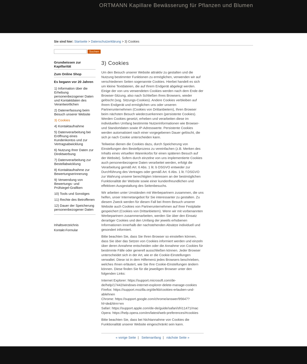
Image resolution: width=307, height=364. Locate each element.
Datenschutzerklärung (106, 41)
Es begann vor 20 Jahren (73, 82)
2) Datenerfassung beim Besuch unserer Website (72, 112)
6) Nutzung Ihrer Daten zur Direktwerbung (74, 152)
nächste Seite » (178, 337)
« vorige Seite (126, 337)
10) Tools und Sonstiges (72, 193)
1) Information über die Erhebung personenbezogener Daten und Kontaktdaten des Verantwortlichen (74, 96)
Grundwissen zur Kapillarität (67, 64)
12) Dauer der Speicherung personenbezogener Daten (74, 207)
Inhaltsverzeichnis (66, 225)
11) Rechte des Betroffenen (74, 199)
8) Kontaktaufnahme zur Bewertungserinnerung (72, 172)
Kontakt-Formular (66, 230)
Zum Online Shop (67, 74)
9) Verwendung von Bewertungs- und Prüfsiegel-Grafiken (68, 184)
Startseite (80, 41)
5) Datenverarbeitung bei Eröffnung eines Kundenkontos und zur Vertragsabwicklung (72, 138)
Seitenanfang (151, 337)
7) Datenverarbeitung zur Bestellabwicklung (72, 162)
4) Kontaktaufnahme (69, 126)
